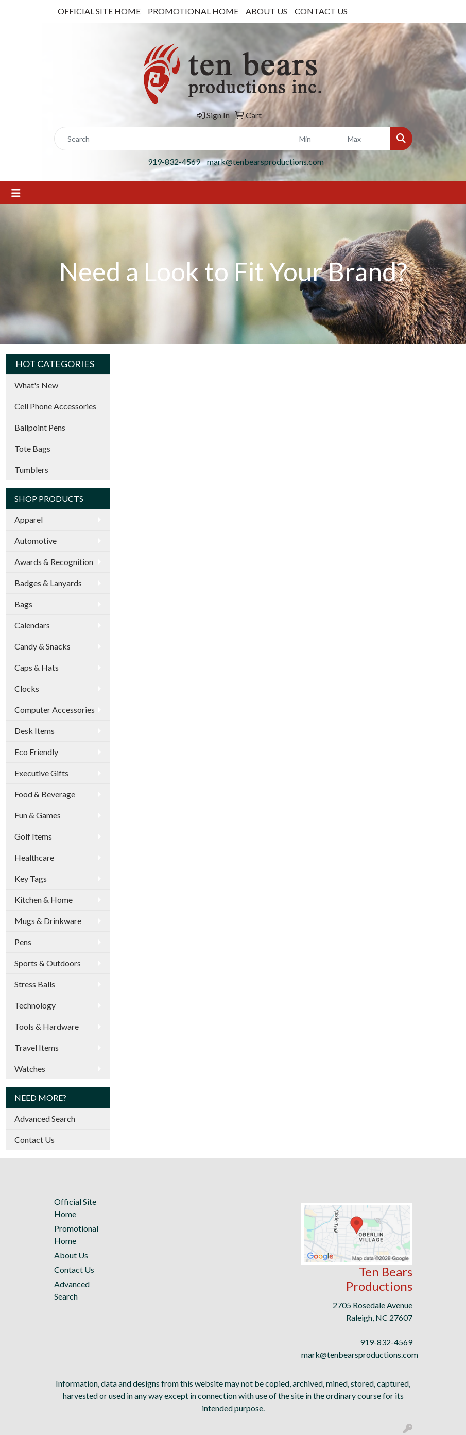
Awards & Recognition (53, 562)
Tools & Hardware (46, 1026)
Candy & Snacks (42, 646)
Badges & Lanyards (48, 583)
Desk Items (34, 731)
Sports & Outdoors (47, 963)
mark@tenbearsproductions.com (265, 161)
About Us (71, 1255)
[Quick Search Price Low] (318, 138)
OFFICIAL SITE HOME (99, 11)
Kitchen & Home (43, 899)
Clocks (26, 688)
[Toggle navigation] (16, 192)
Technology (35, 1005)
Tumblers (31, 469)
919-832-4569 (174, 161)
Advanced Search (44, 1118)
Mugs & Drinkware (47, 921)
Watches (29, 1068)
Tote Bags (32, 448)
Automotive (35, 540)
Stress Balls (34, 984)
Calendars (32, 625)
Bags (23, 604)
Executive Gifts (41, 773)
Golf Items (33, 836)
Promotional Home (76, 1234)
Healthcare (34, 857)
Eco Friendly (36, 752)
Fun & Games (37, 815)
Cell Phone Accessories (55, 406)
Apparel (28, 519)
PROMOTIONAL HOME (193, 11)
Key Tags (30, 878)
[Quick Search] (174, 138)
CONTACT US (321, 11)
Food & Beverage (44, 794)
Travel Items (36, 1047)
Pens (22, 942)
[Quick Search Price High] (366, 138)
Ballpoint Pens (39, 427)
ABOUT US (266, 11)
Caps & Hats (36, 667)
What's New (36, 385)
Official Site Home (75, 1208)
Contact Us (34, 1139)
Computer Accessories (54, 709)
